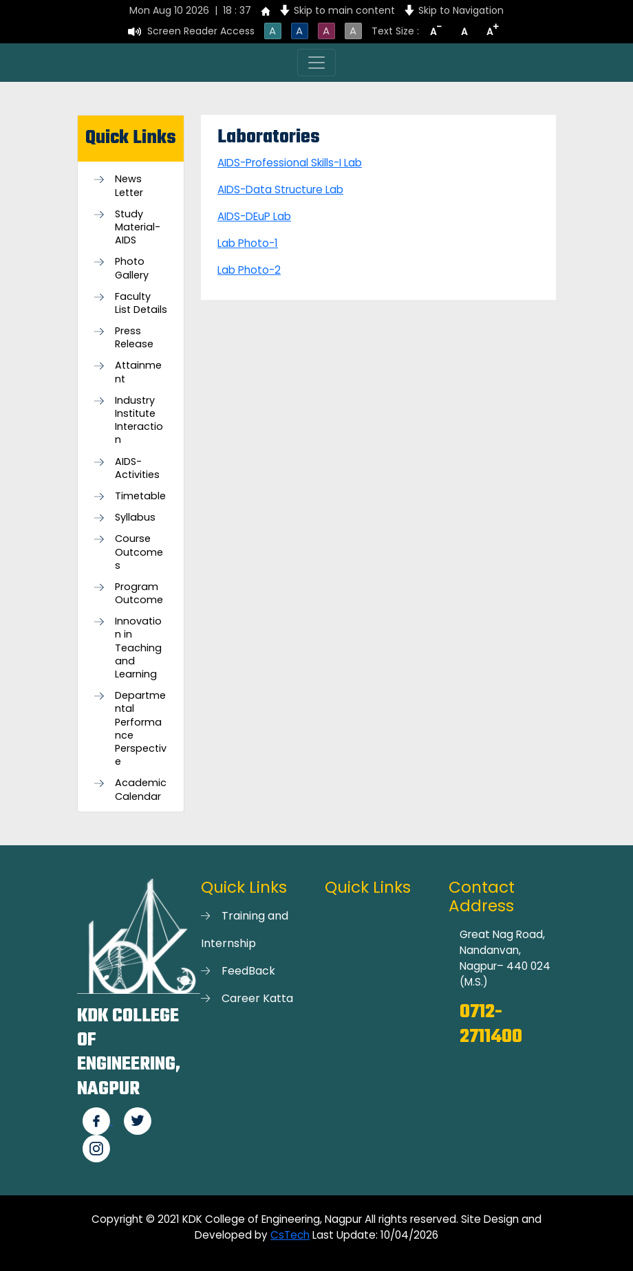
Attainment (138, 372)
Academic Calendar (141, 789)
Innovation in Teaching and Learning (138, 648)
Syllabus (135, 517)
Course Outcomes (139, 552)
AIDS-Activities (137, 468)
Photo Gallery (132, 268)
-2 (275, 270)
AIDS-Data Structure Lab (280, 189)
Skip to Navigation (461, 10)
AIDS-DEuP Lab (254, 216)
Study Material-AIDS (137, 227)
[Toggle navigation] (316, 62)
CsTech (290, 1235)
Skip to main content (344, 10)
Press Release (134, 338)
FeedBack (248, 971)
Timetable (140, 496)
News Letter (129, 186)
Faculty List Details (141, 303)
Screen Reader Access (201, 31)
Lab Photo (243, 270)
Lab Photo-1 (247, 243)
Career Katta (257, 998)
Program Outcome (139, 593)
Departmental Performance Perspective (141, 728)
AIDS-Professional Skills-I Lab (289, 162)
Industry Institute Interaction (139, 420)
